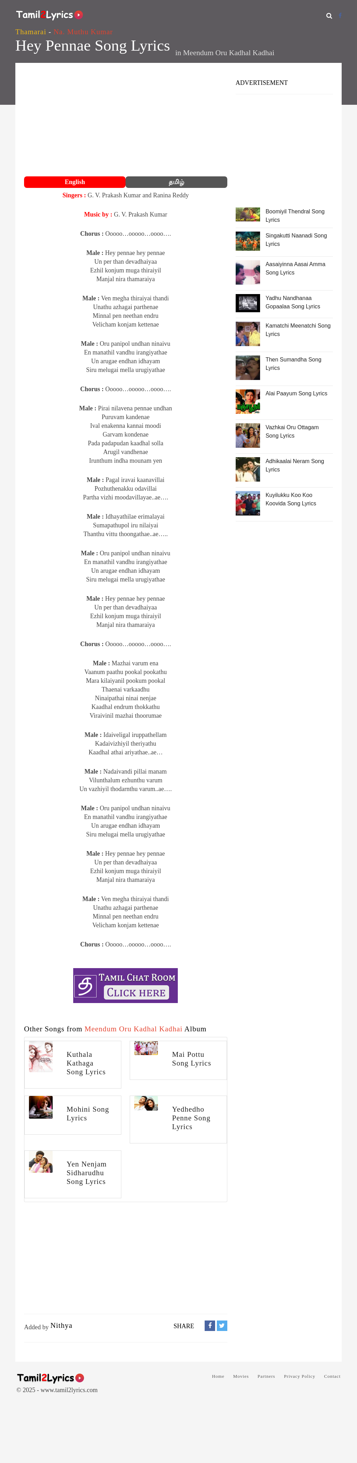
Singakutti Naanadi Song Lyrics (296, 240)
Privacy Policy (299, 1376)
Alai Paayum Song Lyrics (296, 393)
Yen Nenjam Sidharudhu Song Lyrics (87, 1173)
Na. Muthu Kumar (83, 32)
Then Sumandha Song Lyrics (293, 364)
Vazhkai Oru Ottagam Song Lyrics (292, 431)
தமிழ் (176, 181)
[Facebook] (340, 16)
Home (218, 1376)
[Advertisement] (125, 120)
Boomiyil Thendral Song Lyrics (295, 216)
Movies (241, 1376)
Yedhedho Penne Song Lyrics (191, 1118)
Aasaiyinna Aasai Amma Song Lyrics (296, 268)
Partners (266, 1376)
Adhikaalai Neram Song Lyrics (295, 465)
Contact (332, 1376)
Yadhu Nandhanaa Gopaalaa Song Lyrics (293, 302)
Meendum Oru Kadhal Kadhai (228, 53)
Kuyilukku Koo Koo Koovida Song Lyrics (291, 499)
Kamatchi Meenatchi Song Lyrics (298, 330)
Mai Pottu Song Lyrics (191, 1058)
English (75, 181)
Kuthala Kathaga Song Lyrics (86, 1063)
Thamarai (30, 32)
